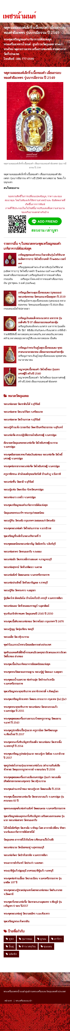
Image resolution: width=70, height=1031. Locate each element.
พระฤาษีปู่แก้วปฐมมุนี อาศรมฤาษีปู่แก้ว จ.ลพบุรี (28, 870)
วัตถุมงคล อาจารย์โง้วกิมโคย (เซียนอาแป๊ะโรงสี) (29, 839)
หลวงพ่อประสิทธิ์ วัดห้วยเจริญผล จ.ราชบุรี (26, 582)
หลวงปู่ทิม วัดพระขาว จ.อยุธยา (20, 590)
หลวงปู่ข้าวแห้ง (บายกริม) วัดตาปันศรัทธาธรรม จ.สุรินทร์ (33, 427)
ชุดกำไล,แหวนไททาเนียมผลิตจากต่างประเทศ (27, 644)
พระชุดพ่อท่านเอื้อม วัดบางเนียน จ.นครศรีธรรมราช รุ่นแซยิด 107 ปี (33, 880)
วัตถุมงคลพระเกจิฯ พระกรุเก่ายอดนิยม (24, 513)
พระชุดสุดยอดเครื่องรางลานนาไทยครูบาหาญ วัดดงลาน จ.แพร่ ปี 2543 (32, 720)
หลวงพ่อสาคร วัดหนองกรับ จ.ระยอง (22, 551)
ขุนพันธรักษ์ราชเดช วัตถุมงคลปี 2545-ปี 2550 (28, 613)
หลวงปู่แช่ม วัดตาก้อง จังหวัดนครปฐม (23, 489)
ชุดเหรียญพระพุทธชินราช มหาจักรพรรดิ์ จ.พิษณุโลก (31, 691)
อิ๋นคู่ (10, 946)
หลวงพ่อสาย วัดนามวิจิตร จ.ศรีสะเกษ (23, 412)
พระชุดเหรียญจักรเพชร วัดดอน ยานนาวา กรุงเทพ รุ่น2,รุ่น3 (35, 699)
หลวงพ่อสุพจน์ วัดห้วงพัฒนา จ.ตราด (23, 567)
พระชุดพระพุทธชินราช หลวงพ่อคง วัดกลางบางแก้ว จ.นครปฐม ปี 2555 (30, 709)
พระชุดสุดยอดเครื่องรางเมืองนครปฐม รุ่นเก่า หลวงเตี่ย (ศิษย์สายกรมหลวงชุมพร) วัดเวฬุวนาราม (32, 779)
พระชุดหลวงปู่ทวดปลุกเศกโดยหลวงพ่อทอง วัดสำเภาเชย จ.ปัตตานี (33, 892)
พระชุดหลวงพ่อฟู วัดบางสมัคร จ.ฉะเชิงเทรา (27, 913)
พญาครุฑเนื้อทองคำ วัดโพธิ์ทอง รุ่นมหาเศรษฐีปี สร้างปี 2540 (39, 371)
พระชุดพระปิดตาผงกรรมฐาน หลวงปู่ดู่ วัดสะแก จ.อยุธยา (33, 672)
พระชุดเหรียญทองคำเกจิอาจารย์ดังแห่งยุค (26, 505)
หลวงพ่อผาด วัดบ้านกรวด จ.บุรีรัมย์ (22, 419)
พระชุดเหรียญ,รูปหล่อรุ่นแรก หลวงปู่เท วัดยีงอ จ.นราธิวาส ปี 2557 (34, 756)
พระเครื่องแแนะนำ (24, 1001)
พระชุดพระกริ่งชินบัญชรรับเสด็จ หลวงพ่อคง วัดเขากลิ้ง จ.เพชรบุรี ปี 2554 (33, 744)
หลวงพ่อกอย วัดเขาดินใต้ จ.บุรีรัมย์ (22, 404)
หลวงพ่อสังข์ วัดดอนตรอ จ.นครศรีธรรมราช (26, 575)
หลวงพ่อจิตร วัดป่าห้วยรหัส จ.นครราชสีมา (25, 855)
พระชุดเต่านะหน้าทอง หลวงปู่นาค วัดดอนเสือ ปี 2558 (32, 789)
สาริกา (56, 938)
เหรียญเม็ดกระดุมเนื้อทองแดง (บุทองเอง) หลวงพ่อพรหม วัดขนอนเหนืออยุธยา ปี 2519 (41, 294)
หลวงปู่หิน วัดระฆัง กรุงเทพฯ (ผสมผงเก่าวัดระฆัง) (29, 520)
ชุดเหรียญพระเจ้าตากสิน (16, 921)
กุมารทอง (25, 938)
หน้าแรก (8, 1001)
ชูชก (10, 938)
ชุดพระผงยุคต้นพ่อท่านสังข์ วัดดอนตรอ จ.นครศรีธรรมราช (34, 808)
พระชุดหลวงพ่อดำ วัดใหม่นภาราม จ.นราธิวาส (27, 528)
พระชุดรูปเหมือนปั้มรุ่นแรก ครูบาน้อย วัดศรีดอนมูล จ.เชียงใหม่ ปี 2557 (30, 732)
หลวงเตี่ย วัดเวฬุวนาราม (16, 637)
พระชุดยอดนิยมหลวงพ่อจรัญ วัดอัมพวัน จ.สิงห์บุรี (30, 544)
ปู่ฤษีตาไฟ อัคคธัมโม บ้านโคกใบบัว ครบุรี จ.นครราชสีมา (33, 598)
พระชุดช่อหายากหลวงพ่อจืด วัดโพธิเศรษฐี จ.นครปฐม (32, 466)
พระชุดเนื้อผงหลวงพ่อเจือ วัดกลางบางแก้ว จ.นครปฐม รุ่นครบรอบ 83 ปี (34, 799)
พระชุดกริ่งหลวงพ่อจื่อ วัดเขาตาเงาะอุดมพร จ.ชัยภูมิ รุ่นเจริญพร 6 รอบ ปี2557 (33, 904)
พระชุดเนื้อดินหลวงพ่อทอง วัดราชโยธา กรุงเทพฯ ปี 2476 (34, 621)
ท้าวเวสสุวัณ (27, 946)
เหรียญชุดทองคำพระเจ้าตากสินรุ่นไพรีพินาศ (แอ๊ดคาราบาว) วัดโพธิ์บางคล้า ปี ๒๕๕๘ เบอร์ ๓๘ (42, 259)
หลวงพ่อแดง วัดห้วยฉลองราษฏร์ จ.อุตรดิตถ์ (26, 606)
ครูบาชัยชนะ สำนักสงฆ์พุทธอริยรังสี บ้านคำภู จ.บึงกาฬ (32, 474)
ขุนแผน (46, 946)
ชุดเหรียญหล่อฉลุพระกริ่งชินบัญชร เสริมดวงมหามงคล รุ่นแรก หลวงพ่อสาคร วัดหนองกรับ (34, 818)
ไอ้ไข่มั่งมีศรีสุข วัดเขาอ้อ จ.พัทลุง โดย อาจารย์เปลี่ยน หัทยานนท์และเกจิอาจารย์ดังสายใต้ (34, 830)
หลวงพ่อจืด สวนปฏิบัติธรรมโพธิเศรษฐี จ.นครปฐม (30, 435)
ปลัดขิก (11, 954)
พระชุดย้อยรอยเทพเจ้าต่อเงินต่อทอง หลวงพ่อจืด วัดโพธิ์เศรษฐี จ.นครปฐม (33, 456)
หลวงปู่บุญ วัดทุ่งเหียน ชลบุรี (19, 629)
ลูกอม (41, 938)
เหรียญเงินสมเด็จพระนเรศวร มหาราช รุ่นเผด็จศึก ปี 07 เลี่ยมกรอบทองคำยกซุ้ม (40, 320)
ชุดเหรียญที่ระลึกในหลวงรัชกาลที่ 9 (22, 536)
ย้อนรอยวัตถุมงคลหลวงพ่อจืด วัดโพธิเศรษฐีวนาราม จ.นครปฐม (31, 445)
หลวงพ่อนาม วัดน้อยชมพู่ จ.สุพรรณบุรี (24, 847)
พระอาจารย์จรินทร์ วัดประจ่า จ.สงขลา (23, 863)
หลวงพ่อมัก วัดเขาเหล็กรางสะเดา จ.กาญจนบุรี (28, 559)
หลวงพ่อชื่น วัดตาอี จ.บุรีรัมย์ (19, 482)
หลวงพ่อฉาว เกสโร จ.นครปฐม (20, 497)
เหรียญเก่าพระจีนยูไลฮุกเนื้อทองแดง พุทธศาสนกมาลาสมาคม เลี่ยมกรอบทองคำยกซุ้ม (41, 350)
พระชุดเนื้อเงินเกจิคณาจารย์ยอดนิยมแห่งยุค (27, 664)
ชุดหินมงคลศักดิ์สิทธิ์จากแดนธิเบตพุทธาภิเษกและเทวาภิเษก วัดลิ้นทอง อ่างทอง (35, 654)
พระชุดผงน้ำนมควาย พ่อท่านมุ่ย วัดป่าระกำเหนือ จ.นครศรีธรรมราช (29, 681)
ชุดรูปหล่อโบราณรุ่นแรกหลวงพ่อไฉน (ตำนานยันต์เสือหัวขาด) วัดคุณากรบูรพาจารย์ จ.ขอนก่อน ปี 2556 (32, 767)
